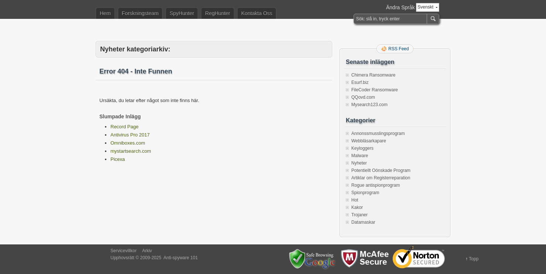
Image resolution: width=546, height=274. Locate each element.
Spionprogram (365, 192)
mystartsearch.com (130, 151)
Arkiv (147, 250)
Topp (473, 258)
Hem (105, 13)
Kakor (357, 207)
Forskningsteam (140, 13)
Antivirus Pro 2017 (130, 135)
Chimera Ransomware (373, 75)
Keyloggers (362, 148)
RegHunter (217, 13)
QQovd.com (363, 97)
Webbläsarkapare (368, 140)
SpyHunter (182, 13)
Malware (359, 155)
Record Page (124, 126)
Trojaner (359, 214)
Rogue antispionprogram (375, 185)
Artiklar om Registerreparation (380, 177)
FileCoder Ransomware (374, 89)
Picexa (117, 159)
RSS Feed (398, 48)
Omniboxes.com (127, 143)
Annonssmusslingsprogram (378, 133)
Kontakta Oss (256, 13)
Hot (354, 200)
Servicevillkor (123, 250)
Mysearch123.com (369, 104)
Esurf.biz (360, 82)
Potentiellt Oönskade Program (380, 170)
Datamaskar (363, 222)
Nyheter (359, 163)
